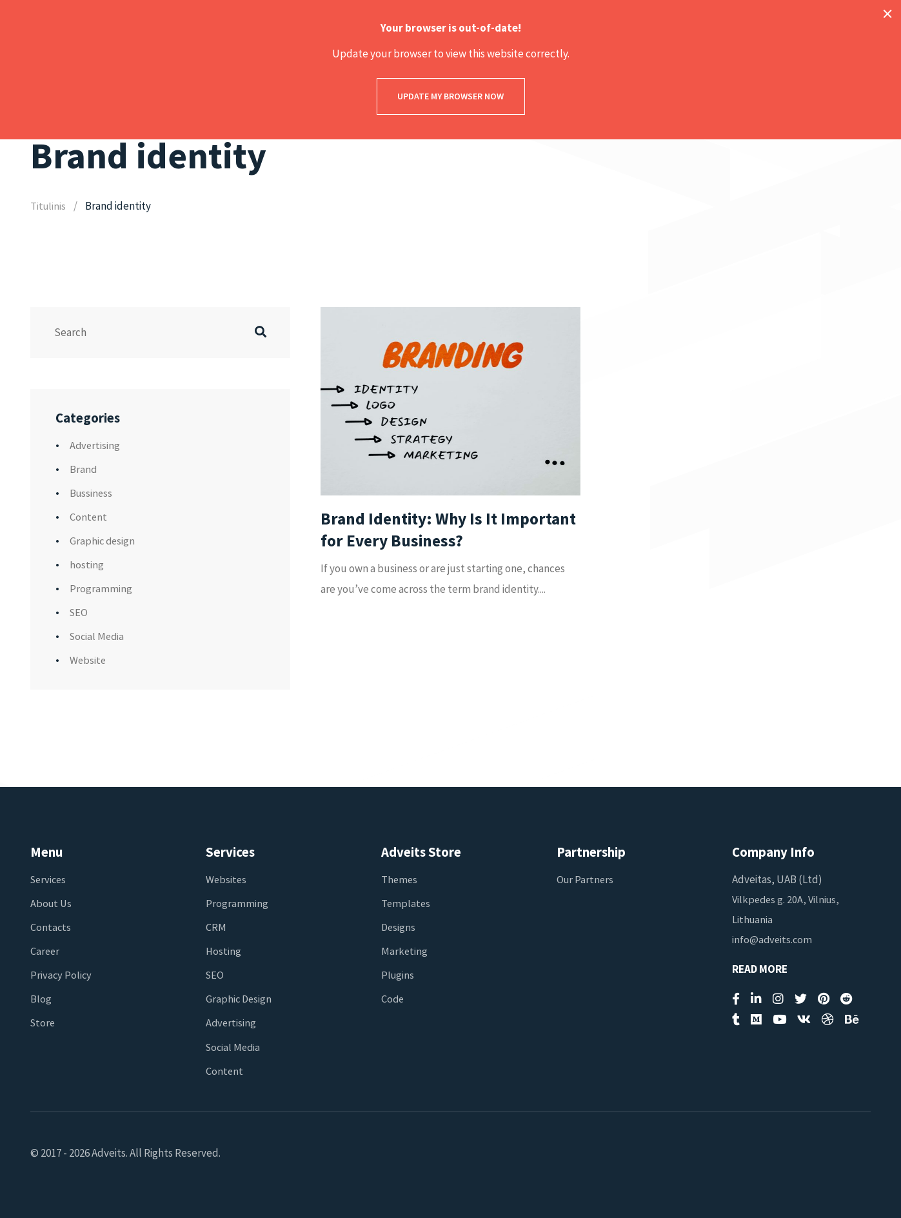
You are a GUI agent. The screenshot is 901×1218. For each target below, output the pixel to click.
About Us (52, 903)
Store (43, 1022)
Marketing (404, 951)
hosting (87, 564)
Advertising (95, 445)
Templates (406, 903)
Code (393, 999)
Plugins (398, 975)
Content (89, 517)
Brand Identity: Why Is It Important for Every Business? (435, 530)
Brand (83, 469)
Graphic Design (239, 999)
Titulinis (48, 206)
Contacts (51, 927)
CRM (216, 927)
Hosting (224, 951)
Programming (101, 588)
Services (49, 879)
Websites (227, 879)
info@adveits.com (773, 939)
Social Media (98, 636)
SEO (79, 612)
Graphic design (103, 541)
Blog (41, 999)
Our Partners (586, 879)
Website (88, 660)
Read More (759, 969)
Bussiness (92, 493)
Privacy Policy (61, 975)
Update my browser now (450, 96)
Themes (400, 879)
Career (45, 951)
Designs (399, 927)
